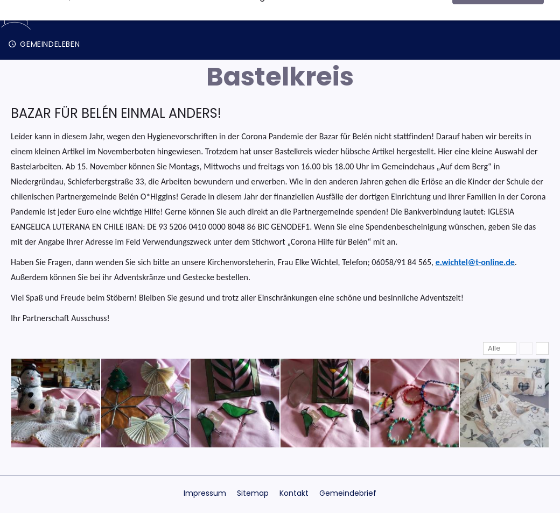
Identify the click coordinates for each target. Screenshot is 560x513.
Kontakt (294, 493)
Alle (494, 348)
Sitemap (253, 493)
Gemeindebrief (347, 493)
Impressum (205, 493)
